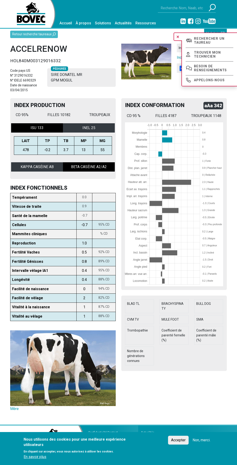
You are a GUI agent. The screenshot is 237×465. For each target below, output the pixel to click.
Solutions (103, 23)
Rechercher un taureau (209, 41)
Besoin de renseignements (210, 68)
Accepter (178, 440)
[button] (18, 371)
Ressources (145, 23)
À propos (83, 23)
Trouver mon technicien (207, 55)
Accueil (65, 23)
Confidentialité (97, 432)
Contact (112, 432)
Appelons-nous (209, 80)
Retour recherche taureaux (34, 34)
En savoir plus (35, 457)
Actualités (123, 23)
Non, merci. (201, 440)
